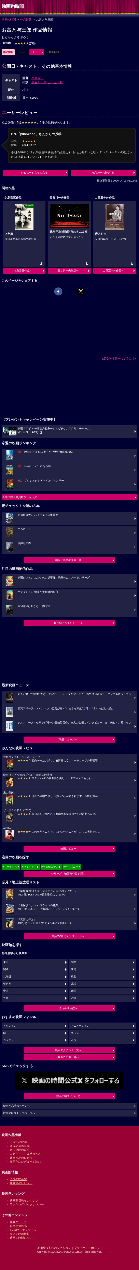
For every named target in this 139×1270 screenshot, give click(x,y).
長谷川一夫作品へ (68, 270)
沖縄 (73, 998)
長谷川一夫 (39, 82)
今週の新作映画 (20, 1146)
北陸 (73, 983)
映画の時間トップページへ (19, 1113)
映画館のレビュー (21, 1183)
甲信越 (7, 983)
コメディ (8, 1040)
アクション (9, 1025)
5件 (25, 43)
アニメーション (80, 1025)
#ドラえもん (9, 866)
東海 (73, 969)
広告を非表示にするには (119, 358)
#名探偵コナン (50, 866)
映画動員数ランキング (24, 1200)
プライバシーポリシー (88, 1247)
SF (4, 1033)
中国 (6, 990)
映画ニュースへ (68, 739)
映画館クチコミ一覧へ (68, 1050)
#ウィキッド (29, 866)
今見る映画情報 (20, 1234)
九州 (6, 998)
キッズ (75, 1033)
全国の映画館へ (68, 1008)
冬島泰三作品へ (23, 270)
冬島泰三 (37, 78)
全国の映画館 (18, 1179)
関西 (6, 969)
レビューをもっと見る (34, 172)
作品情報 (26, 19)
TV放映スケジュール (23, 1229)
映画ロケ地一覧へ (68, 1057)
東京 (6, 962)
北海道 (7, 976)
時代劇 (7, 43)
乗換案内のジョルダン (57, 1247)
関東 (73, 962)
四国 (73, 990)
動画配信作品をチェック (68, 622)
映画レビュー (68, 848)
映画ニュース (18, 1222)
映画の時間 (9, 19)
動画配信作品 (18, 1225)
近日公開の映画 (20, 1149)
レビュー (35, 52)
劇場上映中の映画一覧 (68, 560)
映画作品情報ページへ (16, 1105)
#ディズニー (70, 866)
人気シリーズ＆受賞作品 (25, 1153)
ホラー (75, 1040)
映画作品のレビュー (22, 1157)
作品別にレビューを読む (25, 1161)
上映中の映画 (18, 1142)
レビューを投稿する (102, 172)
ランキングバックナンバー (27, 1204)
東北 (73, 976)
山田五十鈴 (55, 82)
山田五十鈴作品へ (113, 270)
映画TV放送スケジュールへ (68, 936)
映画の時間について (68, 1096)
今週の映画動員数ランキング (19, 497)
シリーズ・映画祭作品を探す (68, 873)
